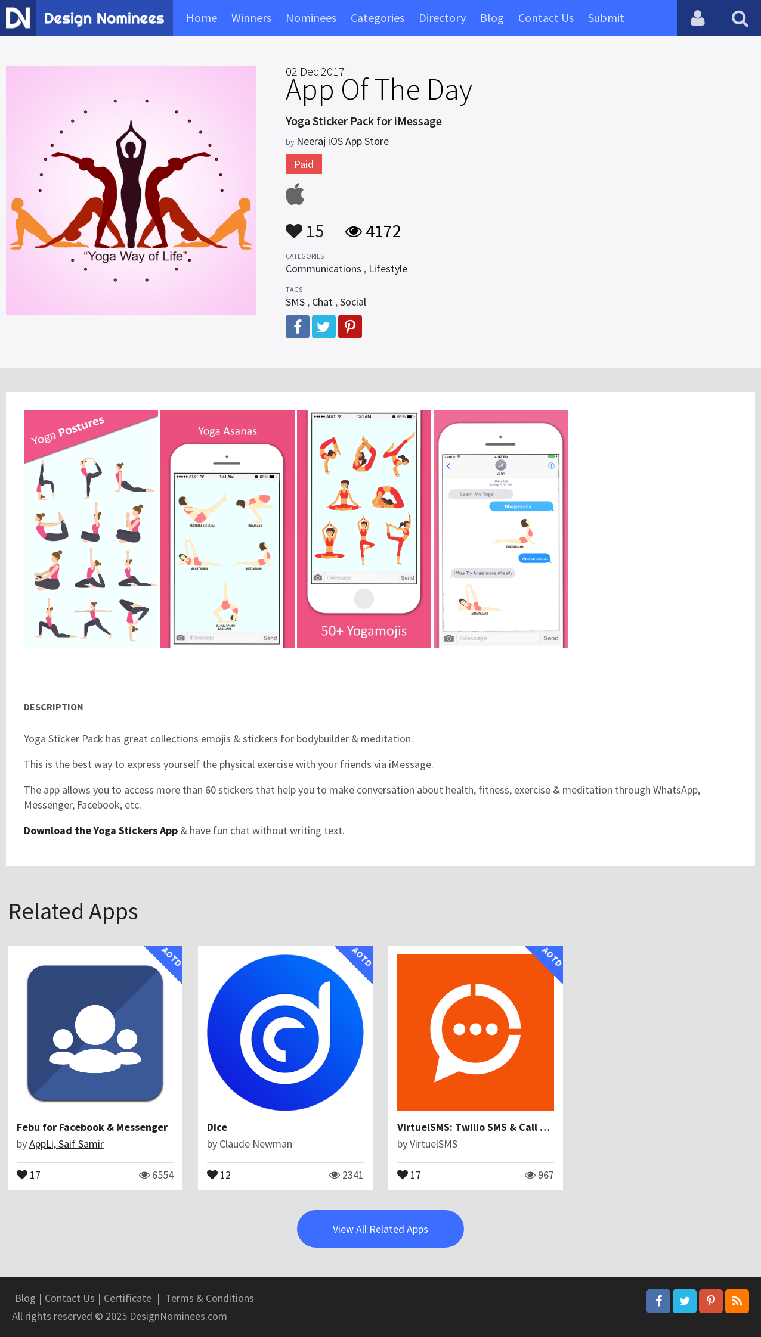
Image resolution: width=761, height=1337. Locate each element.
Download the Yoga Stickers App (101, 830)
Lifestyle (388, 268)
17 (29, 1174)
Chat (322, 302)
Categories (377, 17)
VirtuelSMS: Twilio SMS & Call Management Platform (522, 1127)
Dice (217, 1127)
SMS (295, 302)
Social (353, 302)
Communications (323, 268)
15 (305, 225)
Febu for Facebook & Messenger (92, 1127)
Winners (251, 17)
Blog (492, 17)
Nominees (311, 17)
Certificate (127, 1298)
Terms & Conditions (209, 1298)
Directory (442, 17)
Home (201, 17)
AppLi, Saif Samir (66, 1144)
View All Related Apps (380, 1229)
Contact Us (546, 17)
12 (219, 1174)
